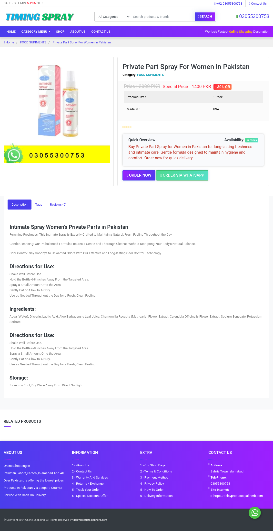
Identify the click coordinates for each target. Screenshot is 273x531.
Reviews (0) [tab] (58, 204)
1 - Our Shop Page (152, 465)
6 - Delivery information (156, 495)
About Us (77, 31)
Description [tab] (19, 204)
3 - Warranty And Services (90, 477)
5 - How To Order (152, 489)
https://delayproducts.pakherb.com (238, 495)
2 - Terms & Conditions (156, 471)
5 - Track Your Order (86, 489)
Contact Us (258, 3)
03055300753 (252, 16)
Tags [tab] (38, 204)
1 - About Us (80, 465)
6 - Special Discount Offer (90, 495)
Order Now (139, 175)
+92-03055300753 (228, 3)
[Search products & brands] (162, 16)
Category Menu (34, 31)
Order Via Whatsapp (182, 175)
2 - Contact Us (82, 471)
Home (11, 31)
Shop (60, 31)
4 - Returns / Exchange (88, 483)
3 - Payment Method (154, 477)
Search (205, 16)
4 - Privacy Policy (152, 483)
